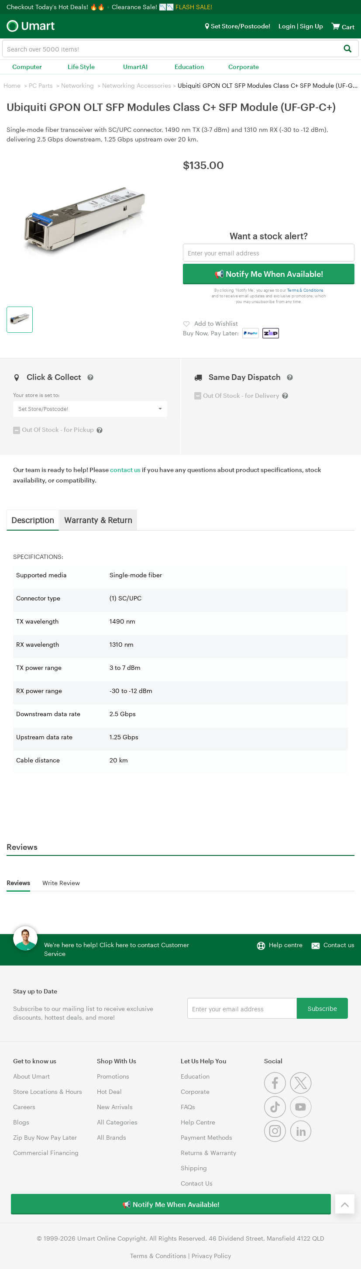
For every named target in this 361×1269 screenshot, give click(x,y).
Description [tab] (32, 519)
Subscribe (322, 1008)
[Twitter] (302, 1091)
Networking (77, 85)
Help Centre (198, 1122)
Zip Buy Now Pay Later (45, 1137)
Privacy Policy (211, 1255)
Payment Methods (206, 1137)
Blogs (21, 1122)
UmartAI (135, 66)
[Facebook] (277, 1091)
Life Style (81, 66)
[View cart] (335, 26)
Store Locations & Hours (47, 1091)
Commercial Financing (46, 1152)
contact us (125, 469)
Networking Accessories (136, 85)
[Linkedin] (302, 1139)
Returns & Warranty (208, 1152)
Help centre (286, 944)
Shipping (194, 1168)
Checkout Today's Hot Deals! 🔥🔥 (57, 6)
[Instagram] (277, 1139)
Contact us (338, 944)
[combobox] (180, 48)
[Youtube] (302, 1115)
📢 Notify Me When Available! (268, 274)
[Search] (347, 49)
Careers (24, 1106)
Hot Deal (109, 1091)
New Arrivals (115, 1106)
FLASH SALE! (193, 6)
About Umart (31, 1076)
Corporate (243, 66)
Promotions (113, 1076)
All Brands (111, 1137)
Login (287, 26)
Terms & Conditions (305, 290)
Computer (27, 66)
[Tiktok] (277, 1115)
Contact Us (197, 1183)
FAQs (188, 1106)
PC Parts (41, 85)
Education (189, 66)
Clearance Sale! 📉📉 (143, 6)
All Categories (117, 1122)
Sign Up (311, 26)
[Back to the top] (344, 1204)
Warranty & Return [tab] (98, 519)
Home (12, 85)
